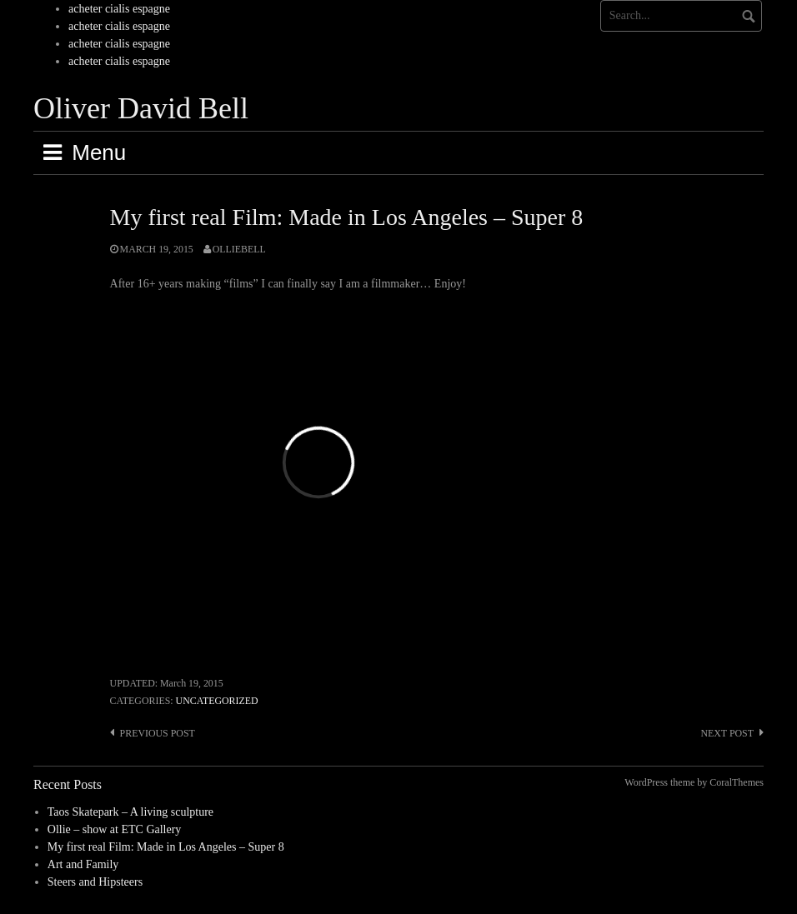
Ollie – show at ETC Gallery (115, 829)
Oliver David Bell (140, 108)
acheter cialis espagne (119, 8)
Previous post (157, 733)
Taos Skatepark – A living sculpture (130, 812)
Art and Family (83, 864)
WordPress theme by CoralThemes (694, 782)
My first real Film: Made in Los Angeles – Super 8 (166, 847)
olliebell (239, 249)
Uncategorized (217, 701)
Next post (727, 733)
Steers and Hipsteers (95, 882)
